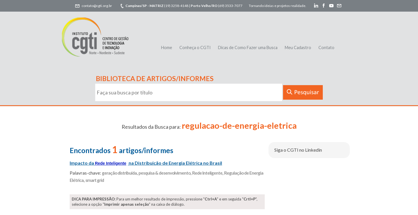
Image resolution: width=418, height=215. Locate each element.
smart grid (94, 180)
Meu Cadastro (298, 47)
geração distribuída (119, 172)
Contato (326, 47)
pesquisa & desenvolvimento (164, 172)
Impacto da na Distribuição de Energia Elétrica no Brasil (146, 163)
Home (166, 47)
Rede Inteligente (207, 172)
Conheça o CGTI (195, 47)
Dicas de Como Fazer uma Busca (248, 47)
